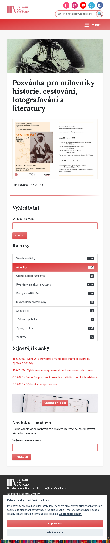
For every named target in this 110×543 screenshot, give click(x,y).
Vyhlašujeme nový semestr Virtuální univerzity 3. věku (52, 370)
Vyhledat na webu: (23, 218)
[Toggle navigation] (93, 25)
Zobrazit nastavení (70, 513)
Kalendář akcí (55, 402)
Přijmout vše (55, 523)
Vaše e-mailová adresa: (26, 440)
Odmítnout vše (55, 532)
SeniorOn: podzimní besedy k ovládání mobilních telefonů (54, 377)
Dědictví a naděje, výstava (34, 384)
